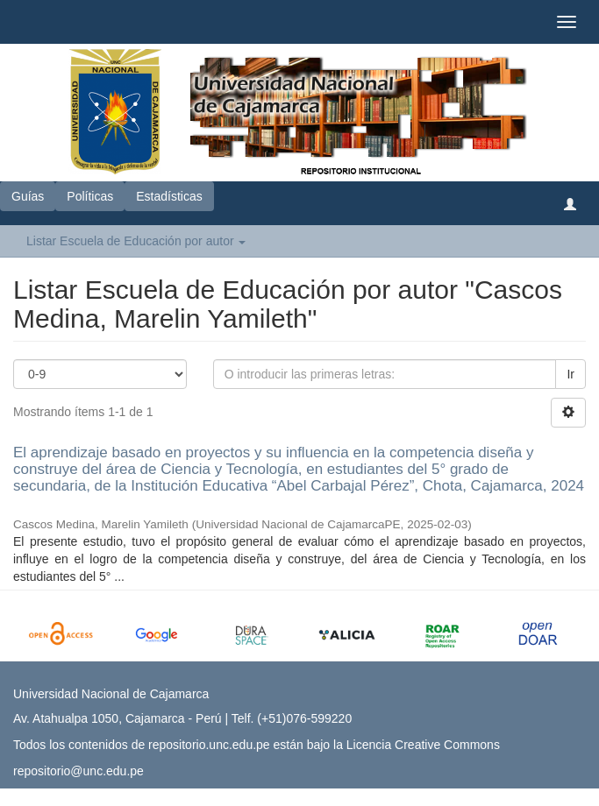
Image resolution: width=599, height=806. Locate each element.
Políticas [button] (90, 196)
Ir (570, 374)
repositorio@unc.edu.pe (78, 771)
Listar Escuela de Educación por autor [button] (136, 241)
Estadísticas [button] (169, 196)
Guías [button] (27, 196)
